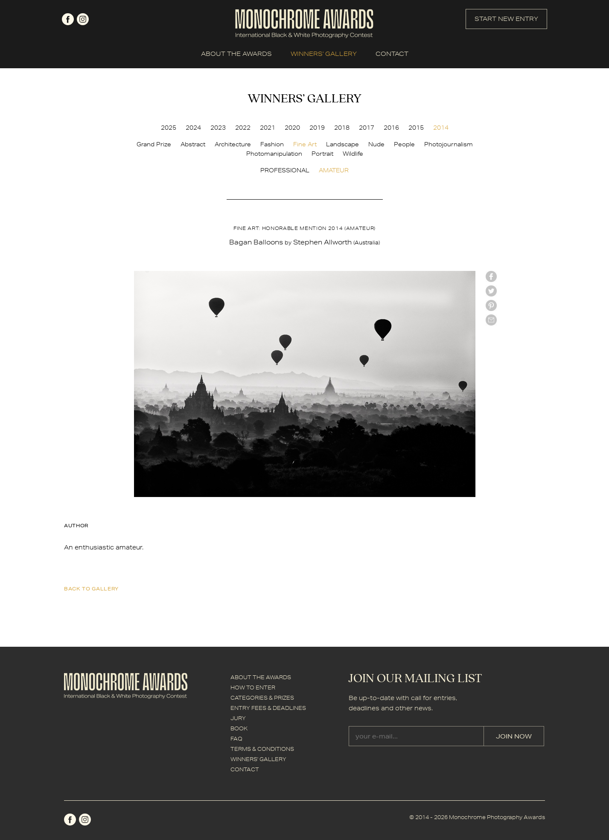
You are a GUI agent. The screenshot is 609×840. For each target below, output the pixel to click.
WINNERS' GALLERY (324, 54)
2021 (267, 127)
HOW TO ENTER (252, 687)
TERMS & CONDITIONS (262, 749)
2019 (317, 127)
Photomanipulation (274, 153)
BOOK (239, 728)
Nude (376, 144)
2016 (391, 127)
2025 (168, 127)
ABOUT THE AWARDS (236, 54)
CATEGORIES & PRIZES (262, 697)
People (404, 144)
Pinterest (491, 305)
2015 (416, 127)
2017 (366, 127)
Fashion (272, 144)
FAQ (236, 738)
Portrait (322, 153)
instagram (83, 19)
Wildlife (353, 153)
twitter (491, 290)
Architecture (233, 144)
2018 (342, 127)
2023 (218, 127)
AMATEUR (334, 170)
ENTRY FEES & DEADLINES (268, 708)
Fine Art (305, 144)
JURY (238, 718)
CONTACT (392, 54)
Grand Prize (154, 144)
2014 (441, 127)
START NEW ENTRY (506, 19)
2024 (193, 127)
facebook (68, 19)
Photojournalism (448, 144)
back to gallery (91, 588)
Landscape (342, 144)
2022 (243, 127)
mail (491, 320)
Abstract (193, 144)
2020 (292, 127)
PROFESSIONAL (284, 170)
